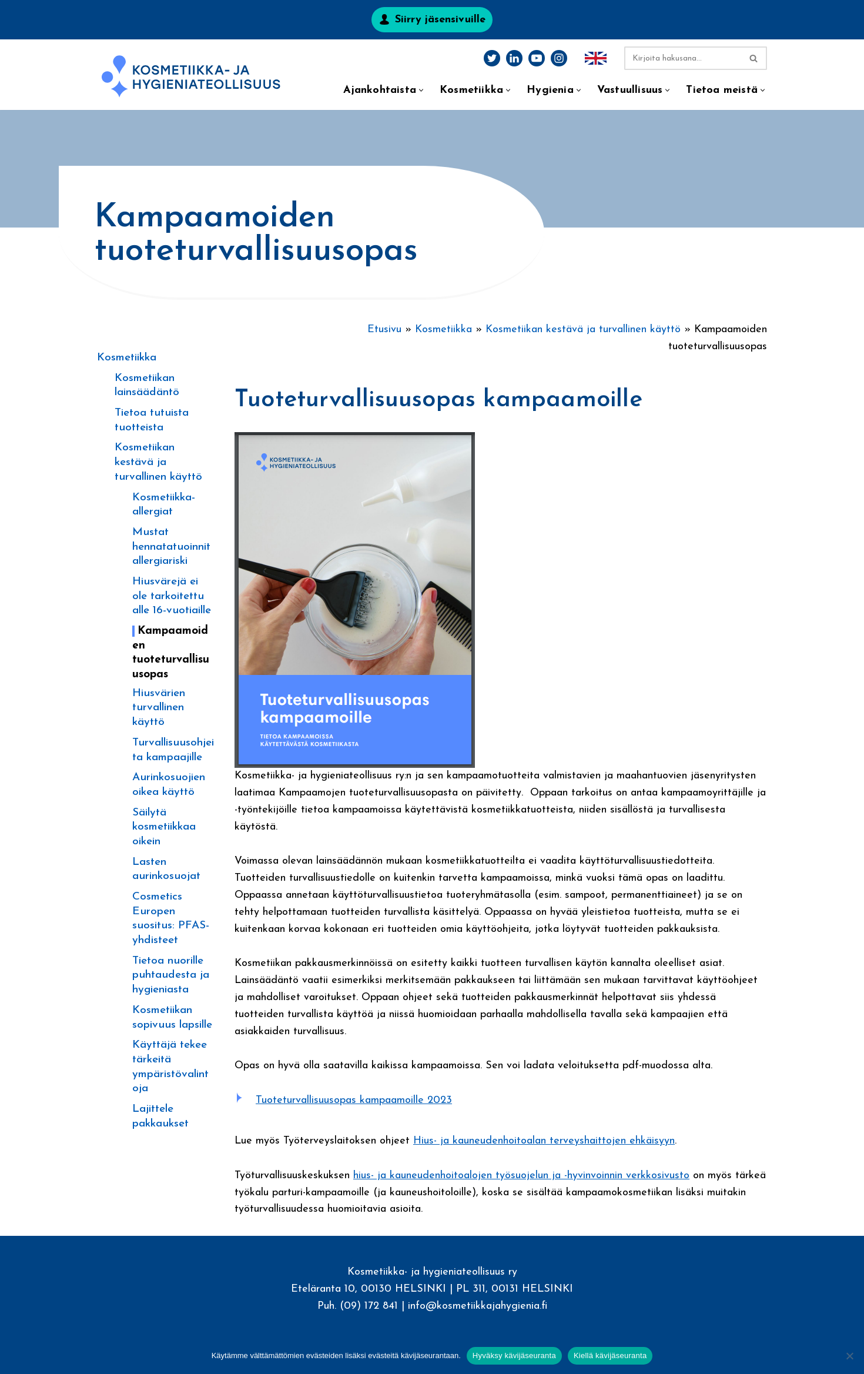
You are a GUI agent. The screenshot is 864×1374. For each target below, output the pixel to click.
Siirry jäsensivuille (440, 19)
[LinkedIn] (514, 58)
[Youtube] (536, 58)
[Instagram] (559, 58)
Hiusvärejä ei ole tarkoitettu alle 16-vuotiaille (171, 596)
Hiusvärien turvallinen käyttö (158, 708)
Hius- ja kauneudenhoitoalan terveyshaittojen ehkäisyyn (544, 1140)
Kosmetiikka (126, 357)
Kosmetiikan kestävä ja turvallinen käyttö (158, 462)
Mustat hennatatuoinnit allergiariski (171, 547)
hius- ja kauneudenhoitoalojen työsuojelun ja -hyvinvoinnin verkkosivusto (521, 1175)
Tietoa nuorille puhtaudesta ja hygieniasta (170, 975)
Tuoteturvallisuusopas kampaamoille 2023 (354, 1100)
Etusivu (384, 329)
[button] (421, 90)
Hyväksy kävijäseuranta (514, 1355)
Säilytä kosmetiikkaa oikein (164, 827)
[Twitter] (492, 58)
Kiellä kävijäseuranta (610, 1355)
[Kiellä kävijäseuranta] (849, 1356)
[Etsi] (682, 58)
